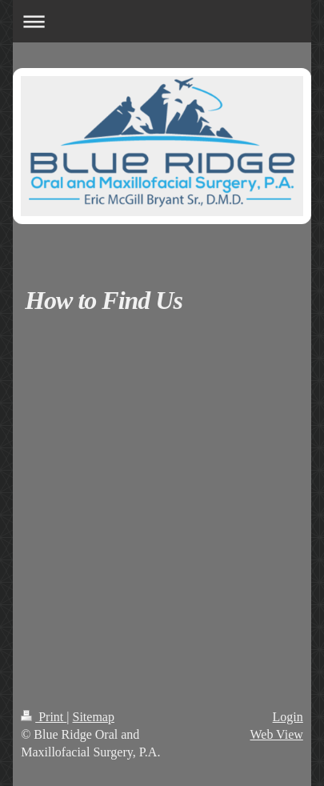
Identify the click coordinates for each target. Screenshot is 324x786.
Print (43, 717)
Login (288, 717)
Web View (276, 734)
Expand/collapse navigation (162, 21)
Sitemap (93, 717)
